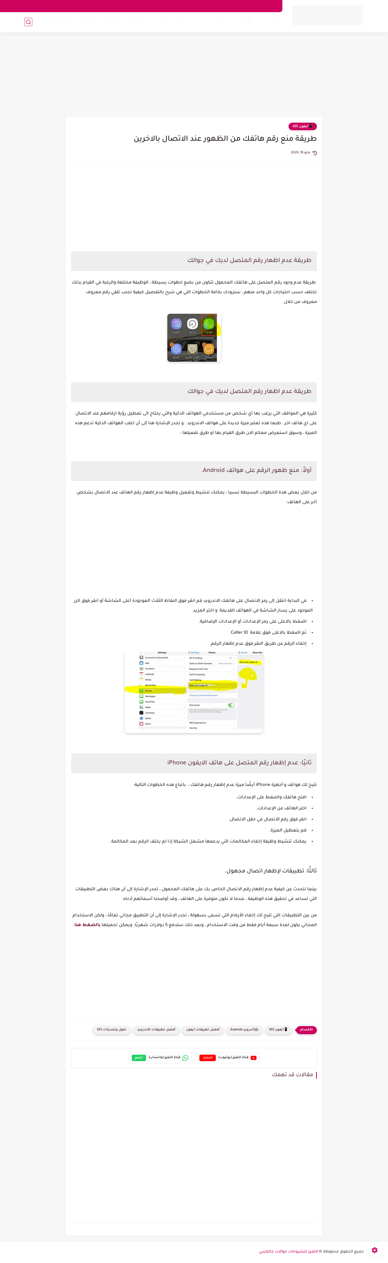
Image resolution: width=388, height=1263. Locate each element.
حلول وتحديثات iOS (111, 1030)
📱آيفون (243, 22)
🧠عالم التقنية (59, 22)
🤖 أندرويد (273, 22)
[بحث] (28, 22)
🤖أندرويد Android (244, 1030)
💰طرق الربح (133, 22)
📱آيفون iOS (303, 127)
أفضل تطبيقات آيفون (203, 1030)
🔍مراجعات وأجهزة (176, 22)
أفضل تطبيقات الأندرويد (156, 1030)
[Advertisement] (194, 75)
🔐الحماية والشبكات (97, 22)
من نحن (270, 6)
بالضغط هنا (87, 925)
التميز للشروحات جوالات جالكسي (288, 1252)
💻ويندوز (215, 22)
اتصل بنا (250, 6)
